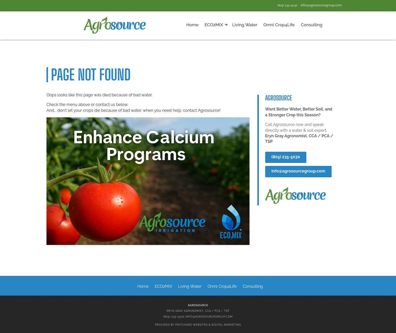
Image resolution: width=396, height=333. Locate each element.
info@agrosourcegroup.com (321, 5)
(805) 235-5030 (288, 5)
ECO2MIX (163, 286)
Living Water (190, 286)
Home (142, 286)
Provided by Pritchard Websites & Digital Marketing (198, 324)
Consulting (253, 286)
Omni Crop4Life (222, 286)
